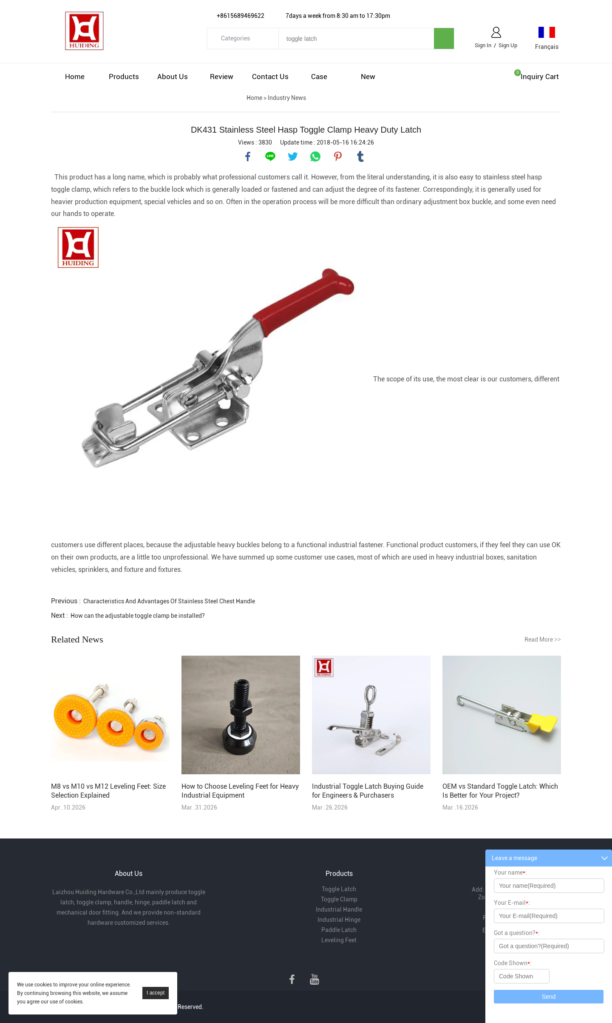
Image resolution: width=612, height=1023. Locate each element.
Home (75, 76)
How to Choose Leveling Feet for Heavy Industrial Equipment (240, 790)
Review (221, 76)
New (368, 76)
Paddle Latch (339, 929)
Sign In (483, 45)
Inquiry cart (540, 76)
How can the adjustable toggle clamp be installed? (138, 615)
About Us (172, 76)
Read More (542, 639)
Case (319, 76)
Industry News (287, 97)
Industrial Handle (339, 909)
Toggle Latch (339, 889)
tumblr (360, 156)
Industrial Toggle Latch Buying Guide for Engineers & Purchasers (367, 790)
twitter (292, 156)
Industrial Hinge (338, 919)
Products (124, 76)
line (270, 156)
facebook (247, 156)
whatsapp (315, 156)
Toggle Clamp (339, 899)
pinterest (338, 156)
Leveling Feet (339, 940)
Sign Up (508, 45)
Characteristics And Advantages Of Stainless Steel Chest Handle (169, 601)
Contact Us (270, 76)
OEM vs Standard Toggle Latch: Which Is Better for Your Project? (500, 790)
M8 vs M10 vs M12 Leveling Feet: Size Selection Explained (108, 790)
